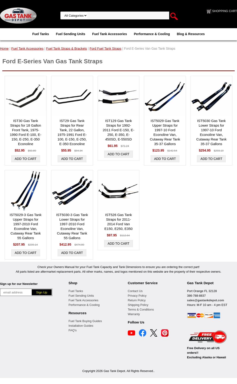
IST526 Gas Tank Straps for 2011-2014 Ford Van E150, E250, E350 (118, 222)
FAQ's (73, 330)
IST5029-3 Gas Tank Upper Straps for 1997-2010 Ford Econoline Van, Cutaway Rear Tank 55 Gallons (25, 226)
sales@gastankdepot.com (205, 300)
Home (4, 48)
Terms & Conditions (141, 309)
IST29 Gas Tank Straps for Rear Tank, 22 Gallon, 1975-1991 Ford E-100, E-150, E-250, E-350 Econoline (72, 132)
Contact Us (135, 291)
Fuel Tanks (40, 34)
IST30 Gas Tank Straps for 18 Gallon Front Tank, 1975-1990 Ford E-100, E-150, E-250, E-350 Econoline (25, 132)
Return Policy (137, 300)
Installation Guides (81, 325)
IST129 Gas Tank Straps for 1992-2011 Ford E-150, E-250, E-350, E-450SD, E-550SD (118, 130)
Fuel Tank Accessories (109, 34)
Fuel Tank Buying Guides (85, 321)
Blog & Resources (191, 34)
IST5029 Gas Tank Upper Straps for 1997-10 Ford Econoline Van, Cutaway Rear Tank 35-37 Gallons (165, 132)
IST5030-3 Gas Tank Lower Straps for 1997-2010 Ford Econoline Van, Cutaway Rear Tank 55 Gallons (72, 226)
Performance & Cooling (152, 34)
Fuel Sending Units (70, 34)
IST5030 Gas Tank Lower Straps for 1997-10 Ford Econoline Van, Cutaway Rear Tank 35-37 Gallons (211, 132)
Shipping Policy (138, 305)
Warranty (134, 314)
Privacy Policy (137, 295)
